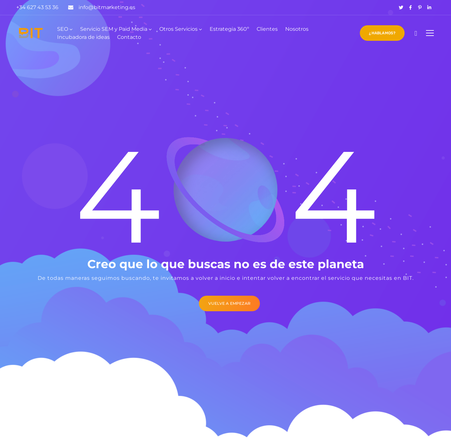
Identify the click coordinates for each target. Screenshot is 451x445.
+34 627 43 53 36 (37, 7)
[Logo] (30, 33)
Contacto (129, 37)
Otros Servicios (178, 29)
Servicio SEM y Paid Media (113, 29)
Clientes (267, 29)
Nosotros (297, 29)
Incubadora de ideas (83, 37)
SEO (62, 29)
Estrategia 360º (229, 29)
